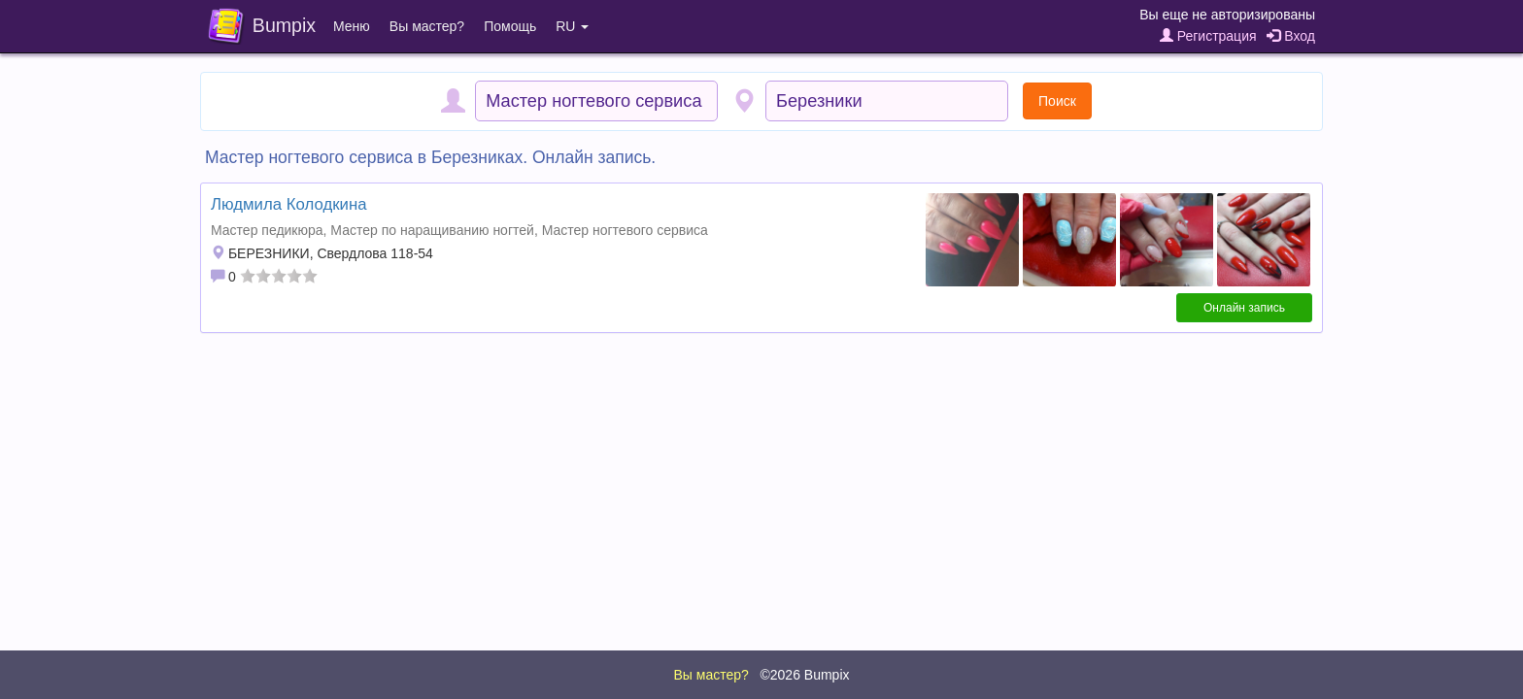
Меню (351, 26)
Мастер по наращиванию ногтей (432, 230)
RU (572, 26)
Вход (1291, 36)
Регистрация (1208, 36)
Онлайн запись (1244, 308)
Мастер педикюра (267, 230)
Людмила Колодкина (289, 204)
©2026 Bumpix (804, 674)
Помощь (510, 26)
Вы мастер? (426, 26)
